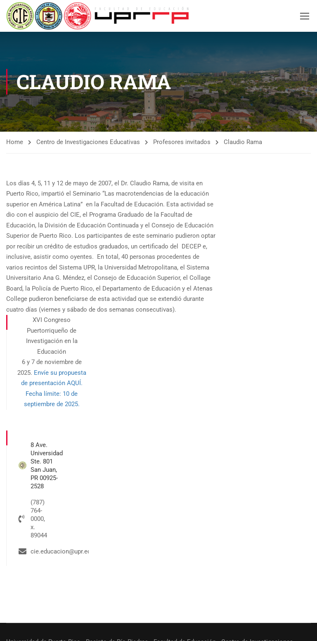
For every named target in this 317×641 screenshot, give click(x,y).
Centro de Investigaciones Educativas (88, 142)
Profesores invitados (182, 142)
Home (14, 142)
